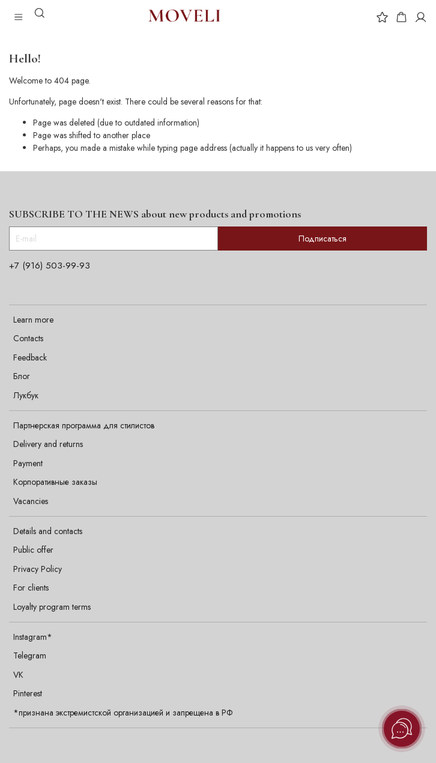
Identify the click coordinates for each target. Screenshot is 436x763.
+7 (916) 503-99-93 (49, 265)
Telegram (29, 655)
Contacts (28, 338)
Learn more (33, 320)
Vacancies (30, 501)
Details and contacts (47, 531)
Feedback (30, 357)
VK (18, 675)
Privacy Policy (37, 569)
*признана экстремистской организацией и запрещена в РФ (123, 713)
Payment (28, 463)
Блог (21, 376)
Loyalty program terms (52, 607)
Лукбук (25, 395)
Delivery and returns (48, 444)
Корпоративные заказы (55, 482)
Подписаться (322, 239)
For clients (31, 588)
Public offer (33, 550)
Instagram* (32, 637)
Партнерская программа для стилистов (83, 425)
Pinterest (27, 693)
